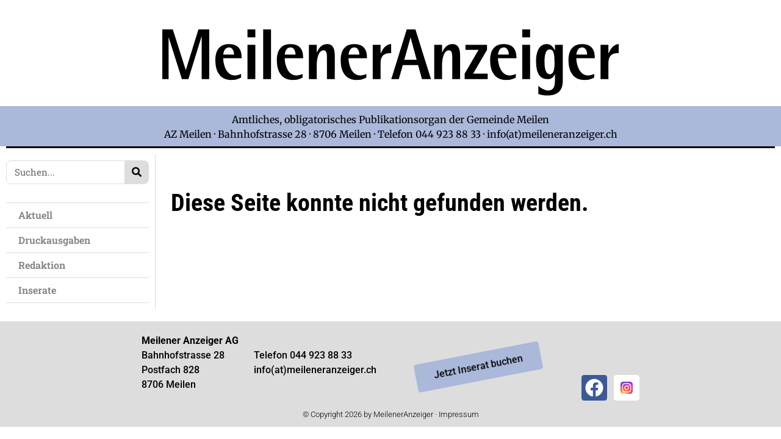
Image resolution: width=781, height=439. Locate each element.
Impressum (459, 414)
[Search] (136, 172)
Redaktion (41, 265)
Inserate (37, 290)
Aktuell (35, 215)
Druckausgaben (54, 240)
